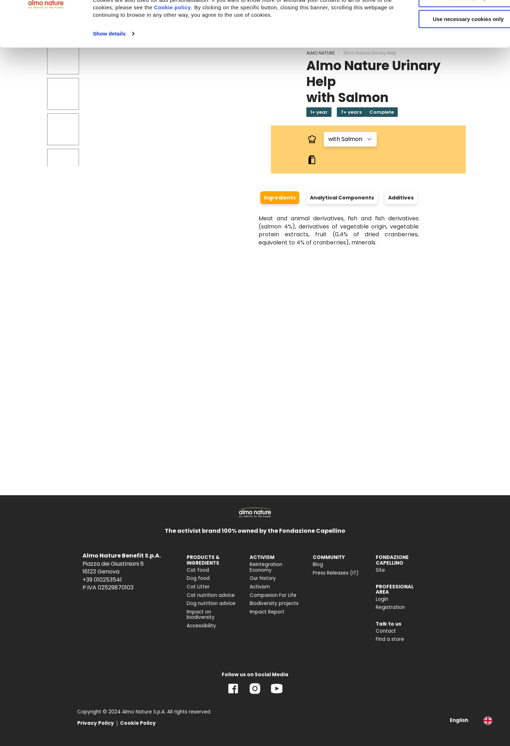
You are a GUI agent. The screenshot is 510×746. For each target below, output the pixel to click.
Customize (451, 38)
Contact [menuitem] (386, 631)
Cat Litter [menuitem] (198, 586)
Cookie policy (218, 48)
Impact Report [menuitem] (267, 612)
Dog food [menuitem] (198, 578)
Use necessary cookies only (450, 59)
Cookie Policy (138, 723)
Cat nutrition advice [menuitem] (211, 595)
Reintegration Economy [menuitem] (266, 567)
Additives (401, 197)
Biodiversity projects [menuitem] (274, 603)
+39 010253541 (102, 580)
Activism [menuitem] (260, 586)
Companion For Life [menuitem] (273, 595)
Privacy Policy (95, 723)
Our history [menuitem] (263, 578)
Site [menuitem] (380, 570)
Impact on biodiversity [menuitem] (201, 615)
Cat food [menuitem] (198, 570)
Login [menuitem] (382, 599)
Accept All (451, 18)
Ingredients (280, 197)
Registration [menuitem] (390, 607)
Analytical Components (342, 197)
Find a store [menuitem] (390, 639)
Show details (109, 74)
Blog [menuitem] (318, 564)
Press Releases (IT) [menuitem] (336, 573)
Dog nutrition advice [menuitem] (211, 603)
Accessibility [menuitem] (201, 625)
